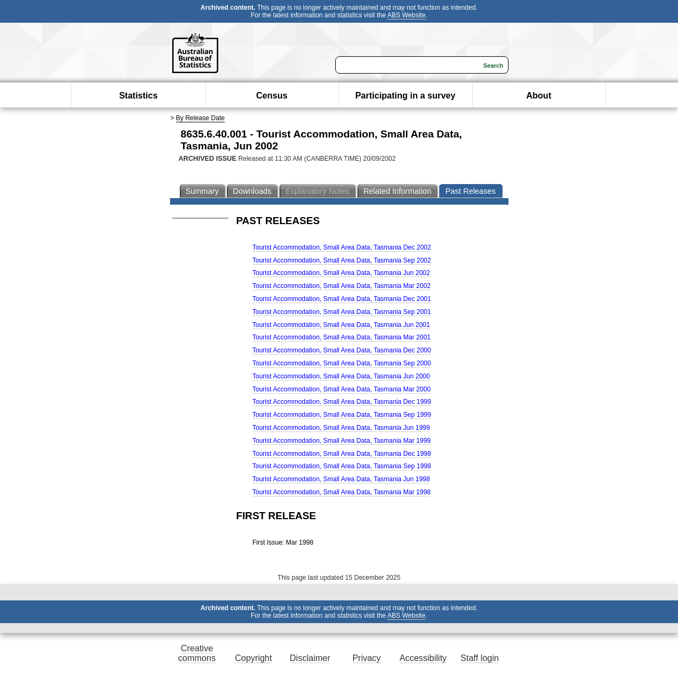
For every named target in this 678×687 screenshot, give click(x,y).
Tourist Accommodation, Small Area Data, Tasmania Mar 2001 (341, 337)
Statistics (138, 95)
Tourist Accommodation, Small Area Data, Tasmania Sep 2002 (341, 260)
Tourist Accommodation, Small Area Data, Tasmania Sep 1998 (341, 466)
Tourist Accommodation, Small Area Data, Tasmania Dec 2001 (341, 299)
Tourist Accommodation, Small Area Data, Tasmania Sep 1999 (341, 414)
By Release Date (200, 118)
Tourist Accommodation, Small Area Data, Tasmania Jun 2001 (341, 325)
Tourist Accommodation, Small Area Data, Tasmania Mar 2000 (341, 389)
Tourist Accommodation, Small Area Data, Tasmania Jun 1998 (341, 479)
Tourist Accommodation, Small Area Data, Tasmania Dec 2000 (341, 350)
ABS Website (406, 15)
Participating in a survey (405, 95)
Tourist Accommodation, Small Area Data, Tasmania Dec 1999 (341, 401)
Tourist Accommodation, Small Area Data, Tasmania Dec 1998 (341, 453)
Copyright (253, 658)
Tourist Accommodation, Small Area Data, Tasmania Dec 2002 (341, 247)
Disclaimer (310, 658)
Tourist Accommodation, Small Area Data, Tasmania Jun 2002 (341, 273)
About (538, 95)
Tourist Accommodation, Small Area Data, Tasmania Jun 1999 (341, 427)
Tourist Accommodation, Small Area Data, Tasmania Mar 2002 (341, 286)
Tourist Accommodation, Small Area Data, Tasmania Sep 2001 (341, 312)
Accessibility (423, 658)
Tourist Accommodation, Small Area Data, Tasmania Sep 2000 (341, 363)
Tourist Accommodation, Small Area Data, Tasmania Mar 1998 (341, 492)
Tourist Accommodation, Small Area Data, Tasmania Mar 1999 (341, 440)
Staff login (479, 658)
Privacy (367, 658)
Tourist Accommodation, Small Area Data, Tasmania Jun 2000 (341, 376)
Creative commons (197, 653)
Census (272, 95)
